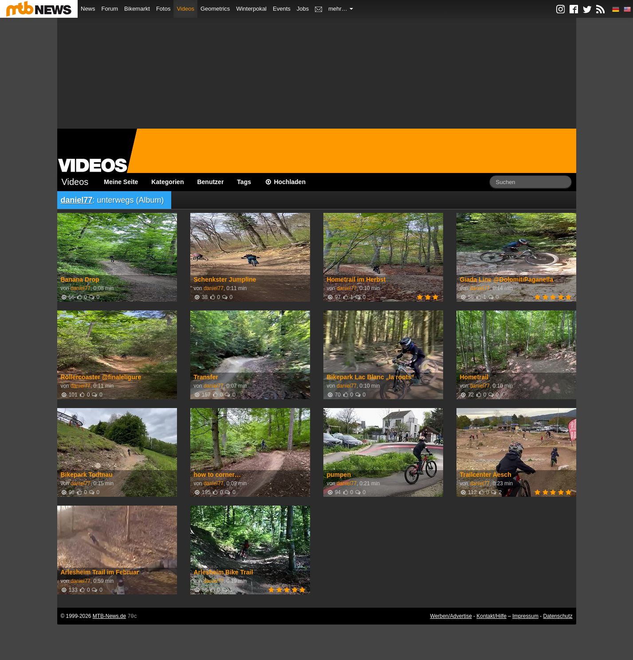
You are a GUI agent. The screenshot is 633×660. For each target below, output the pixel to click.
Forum (110, 8)
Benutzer (210, 181)
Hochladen (285, 181)
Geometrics (215, 8)
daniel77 (77, 200)
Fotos (163, 8)
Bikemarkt (137, 8)
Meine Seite (121, 181)
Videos (185, 8)
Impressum (525, 616)
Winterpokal (251, 8)
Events (282, 8)
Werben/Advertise (451, 616)
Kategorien (167, 181)
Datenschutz (557, 616)
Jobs (303, 8)
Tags (244, 181)
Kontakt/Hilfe (491, 616)
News (88, 8)
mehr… (340, 8)
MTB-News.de (109, 616)
